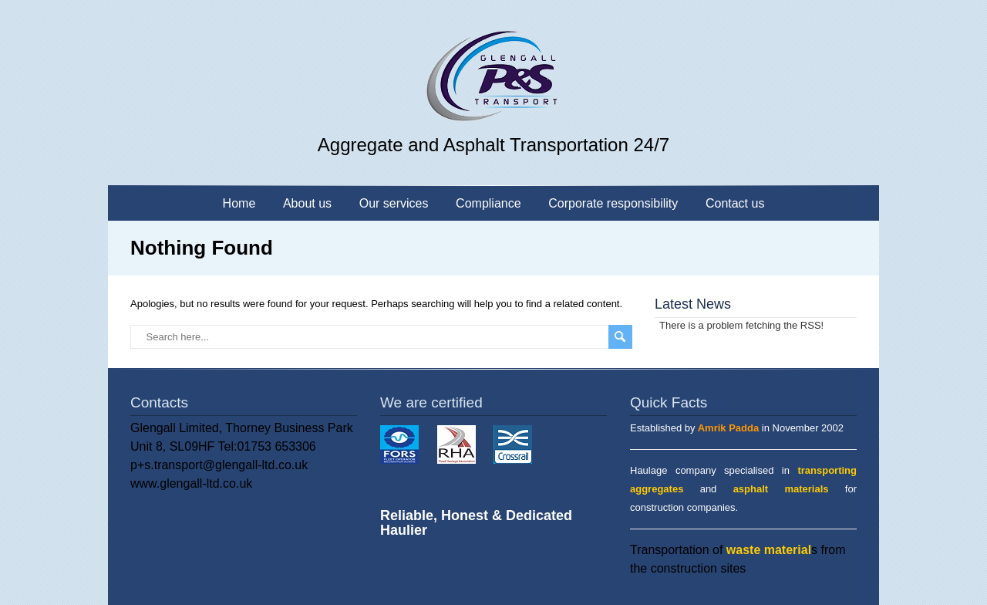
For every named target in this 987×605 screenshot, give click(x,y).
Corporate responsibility (613, 203)
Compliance (488, 203)
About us (307, 203)
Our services (394, 203)
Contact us (735, 203)
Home (239, 203)
